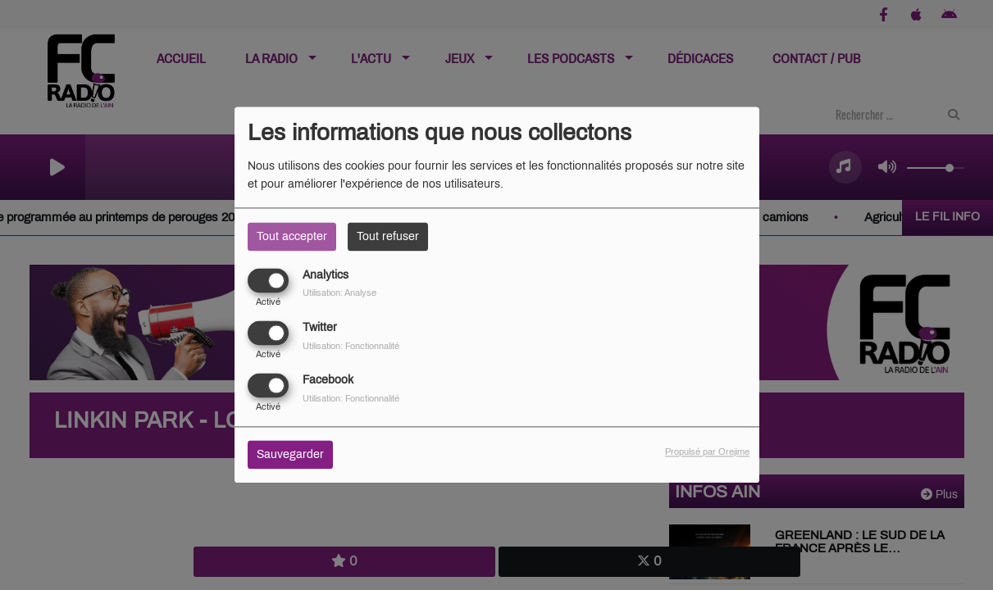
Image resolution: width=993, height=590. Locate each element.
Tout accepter (292, 236)
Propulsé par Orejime (707, 452)
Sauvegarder (290, 455)
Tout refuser (388, 236)
